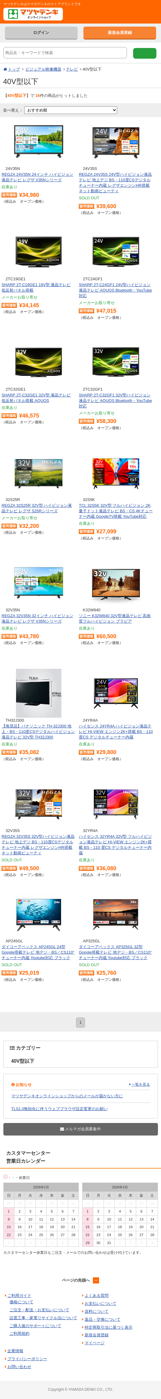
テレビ (72, 69)
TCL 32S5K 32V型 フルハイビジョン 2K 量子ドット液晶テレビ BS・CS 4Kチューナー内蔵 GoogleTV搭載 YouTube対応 (116, 511)
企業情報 (15, 1351)
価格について (21, 1302)
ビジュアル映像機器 (43, 69)
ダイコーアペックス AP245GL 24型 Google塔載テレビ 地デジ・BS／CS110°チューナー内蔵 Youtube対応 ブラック (38, 952)
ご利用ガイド (19, 1295)
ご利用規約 (19, 1333)
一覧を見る (141, 1084)
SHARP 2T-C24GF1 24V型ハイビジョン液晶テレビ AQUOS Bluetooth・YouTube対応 (115, 290)
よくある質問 (97, 1295)
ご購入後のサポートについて (35, 1326)
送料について (97, 1311)
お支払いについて (101, 1303)
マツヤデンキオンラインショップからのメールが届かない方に (67, 1096)
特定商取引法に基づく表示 (108, 1327)
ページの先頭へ (76, 1280)
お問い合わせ (19, 1366)
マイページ (95, 1343)
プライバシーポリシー (27, 1359)
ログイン (41, 32)
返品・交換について (103, 1319)
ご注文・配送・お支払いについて (39, 1310)
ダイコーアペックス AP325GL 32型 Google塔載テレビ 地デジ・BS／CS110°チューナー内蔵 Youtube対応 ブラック (115, 952)
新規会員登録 (120, 32)
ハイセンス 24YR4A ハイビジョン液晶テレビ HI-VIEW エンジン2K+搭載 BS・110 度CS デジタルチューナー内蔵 (116, 731)
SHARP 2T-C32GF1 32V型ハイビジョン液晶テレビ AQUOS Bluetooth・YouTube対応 (115, 400)
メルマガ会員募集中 (80, 1129)
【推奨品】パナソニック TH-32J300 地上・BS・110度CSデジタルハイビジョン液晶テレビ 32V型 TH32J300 (38, 731)
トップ (14, 69)
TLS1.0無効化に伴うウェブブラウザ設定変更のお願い (59, 1108)
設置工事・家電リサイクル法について (43, 1318)
